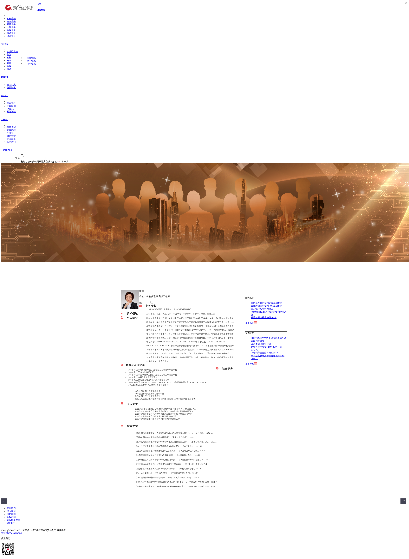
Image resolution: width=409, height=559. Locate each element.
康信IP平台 (7, 150)
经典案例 (11, 106)
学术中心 (4, 96)
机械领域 (31, 58)
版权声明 (11, 517)
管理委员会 (12, 51)
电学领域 (31, 61)
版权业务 (11, 30)
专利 (9, 57)
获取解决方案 (13, 520)
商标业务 (11, 24)
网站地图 (11, 514)
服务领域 (41, 10)
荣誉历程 (11, 130)
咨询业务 (11, 21)
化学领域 (31, 64)
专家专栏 (11, 103)
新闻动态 (11, 84)
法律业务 (11, 27)
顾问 (9, 54)
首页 (39, 4)
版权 (9, 66)
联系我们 (11, 142)
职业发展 (11, 139)
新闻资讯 (4, 77)
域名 (9, 69)
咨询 (9, 60)
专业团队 (4, 44)
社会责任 (11, 133)
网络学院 (11, 111)
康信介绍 (11, 127)
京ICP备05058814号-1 (11, 533)
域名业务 (11, 33)
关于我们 (4, 120)
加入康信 (11, 511)
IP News (10, 109)
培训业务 (11, 36)
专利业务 (11, 18)
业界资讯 (11, 87)
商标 (9, 63)
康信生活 (11, 136)
